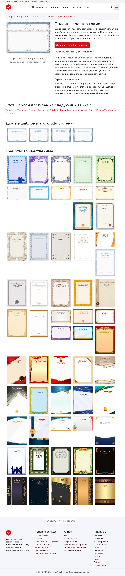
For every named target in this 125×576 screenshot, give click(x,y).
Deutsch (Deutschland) (40, 110)
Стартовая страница (18, 16)
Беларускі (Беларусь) (17, 110)
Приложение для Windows (47, 541)
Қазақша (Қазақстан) (77, 110)
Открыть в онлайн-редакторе (72, 45)
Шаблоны (54, 7)
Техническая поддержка (75, 547)
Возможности (39, 7)
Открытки (98, 550)
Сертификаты (100, 544)
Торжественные (64, 16)
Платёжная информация (75, 544)
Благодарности (101, 541)
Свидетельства (100, 547)
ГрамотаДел (11, 1)
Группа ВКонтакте (72, 550)
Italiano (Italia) (59, 110)
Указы (96, 559)
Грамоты (49, 16)
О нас (86, 7)
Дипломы (98, 538)
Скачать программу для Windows (74, 51)
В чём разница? (46, 1)
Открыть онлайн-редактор (61, 520)
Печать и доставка (71, 7)
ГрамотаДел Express (28, 1)
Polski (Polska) (96, 110)
